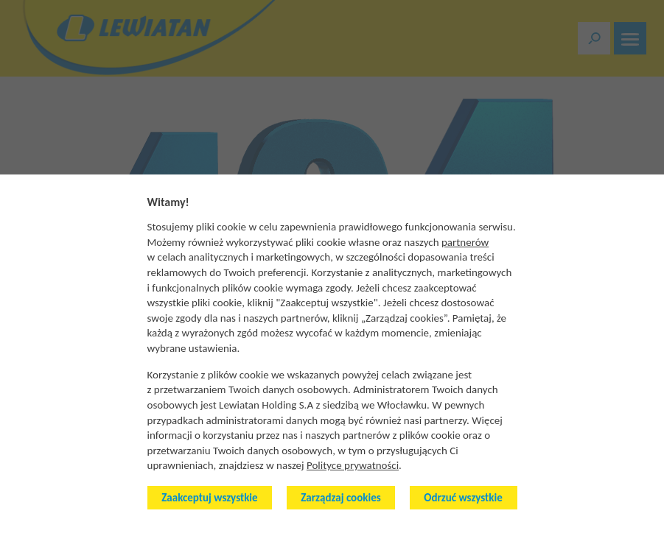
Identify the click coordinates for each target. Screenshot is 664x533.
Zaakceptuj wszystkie (209, 497)
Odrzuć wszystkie (463, 497)
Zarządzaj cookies (340, 497)
